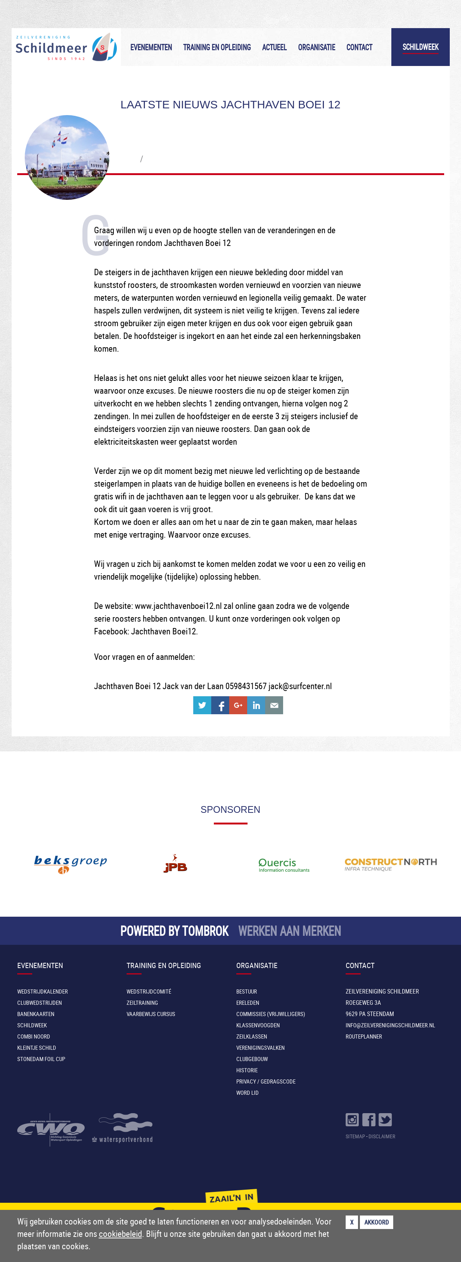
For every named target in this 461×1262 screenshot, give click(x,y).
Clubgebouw (252, 1059)
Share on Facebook (220, 705)
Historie (247, 1070)
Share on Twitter (202, 705)
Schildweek (421, 47)
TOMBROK (205, 931)
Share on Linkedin (256, 705)
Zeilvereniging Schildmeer (66, 47)
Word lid (247, 1092)
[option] (70, 865)
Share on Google (238, 705)
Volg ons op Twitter (385, 1120)
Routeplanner (364, 1036)
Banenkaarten (35, 1014)
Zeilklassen (251, 1036)
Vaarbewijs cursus (151, 1014)
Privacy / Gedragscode (265, 1081)
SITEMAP (355, 1136)
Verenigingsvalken (260, 1047)
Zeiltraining (142, 1002)
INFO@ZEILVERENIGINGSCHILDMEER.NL (390, 1025)
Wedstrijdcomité (149, 991)
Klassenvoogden (258, 1025)
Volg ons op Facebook (369, 1120)
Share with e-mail (274, 705)
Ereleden (247, 1002)
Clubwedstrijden (39, 1002)
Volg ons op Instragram (352, 1120)
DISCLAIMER (382, 1136)
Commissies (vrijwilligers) (270, 1014)
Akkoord (376, 1222)
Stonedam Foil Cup (41, 1059)
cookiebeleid (120, 1234)
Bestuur (246, 991)
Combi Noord (33, 1036)
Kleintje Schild (36, 1047)
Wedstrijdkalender (42, 991)
